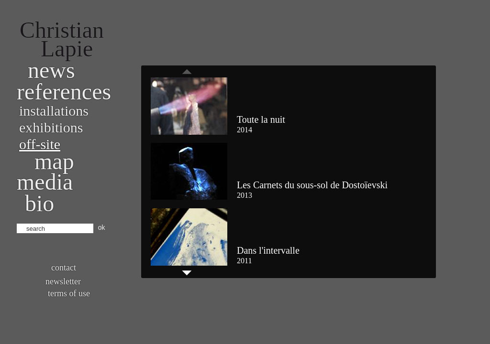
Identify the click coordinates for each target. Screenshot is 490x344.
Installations (54, 110)
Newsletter (63, 281)
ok (101, 227)
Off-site (39, 144)
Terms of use (69, 293)
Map (54, 161)
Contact (63, 267)
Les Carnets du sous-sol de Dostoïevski (312, 185)
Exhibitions (51, 127)
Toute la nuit (261, 119)
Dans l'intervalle (268, 250)
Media (45, 181)
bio (39, 203)
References (64, 91)
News (51, 70)
